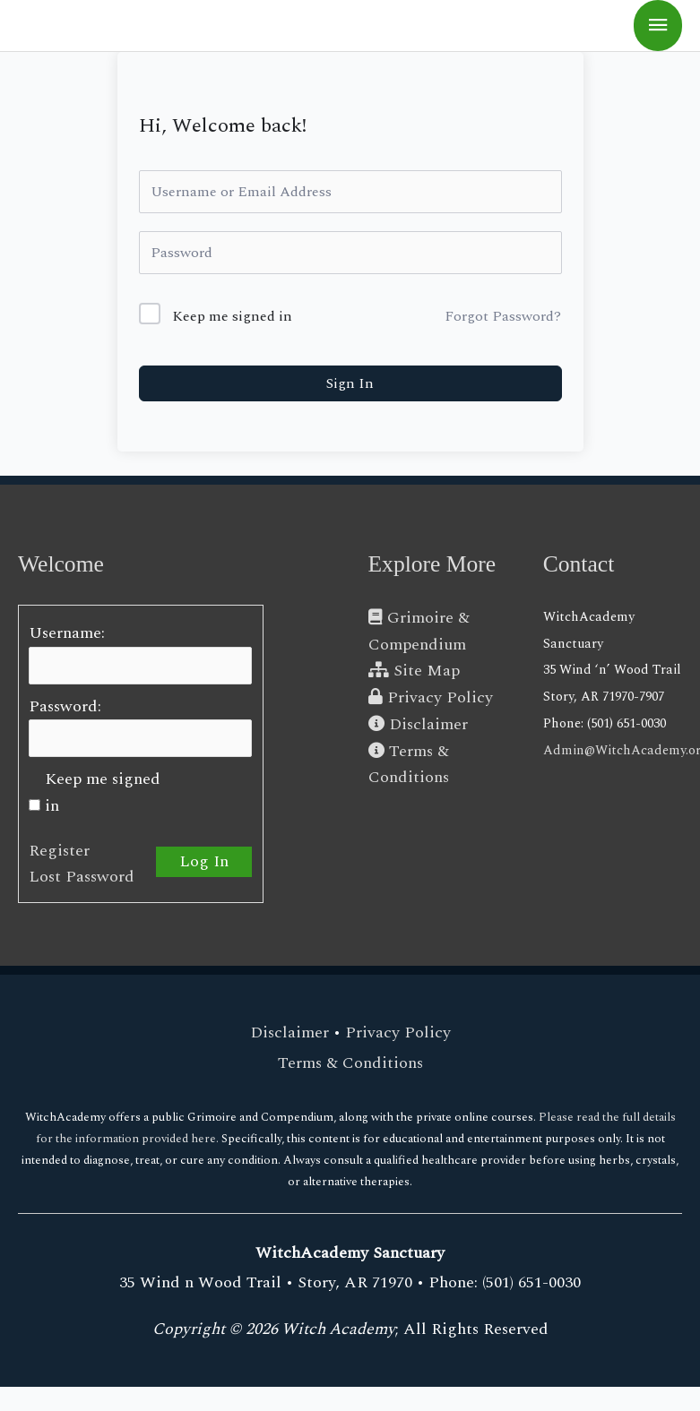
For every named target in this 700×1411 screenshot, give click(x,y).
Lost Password (81, 877)
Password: (65, 706)
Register (59, 851)
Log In (204, 861)
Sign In (350, 383)
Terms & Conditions (350, 1063)
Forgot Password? (503, 316)
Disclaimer (418, 724)
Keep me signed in (232, 316)
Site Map (414, 670)
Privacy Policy (430, 697)
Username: (67, 633)
